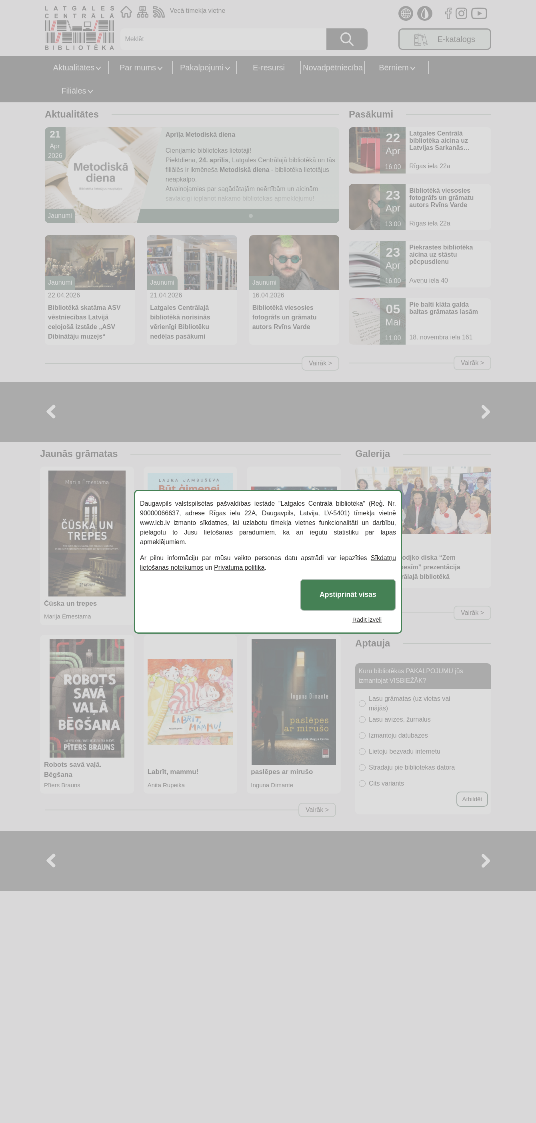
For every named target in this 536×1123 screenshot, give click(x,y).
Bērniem (393, 67)
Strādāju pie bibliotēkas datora (412, 767)
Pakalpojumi (202, 67)
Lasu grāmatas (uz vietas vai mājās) (409, 703)
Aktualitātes (73, 67)
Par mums (138, 67)
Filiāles (73, 90)
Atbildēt (472, 799)
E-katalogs (444, 39)
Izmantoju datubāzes (398, 735)
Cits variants (386, 783)
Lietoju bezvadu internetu (404, 751)
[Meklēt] (219, 39)
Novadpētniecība (333, 67)
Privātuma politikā (239, 567)
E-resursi (269, 67)
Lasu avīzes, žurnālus (400, 719)
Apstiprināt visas (348, 594)
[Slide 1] (251, 216)
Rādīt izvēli (367, 619)
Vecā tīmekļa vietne (198, 10)
